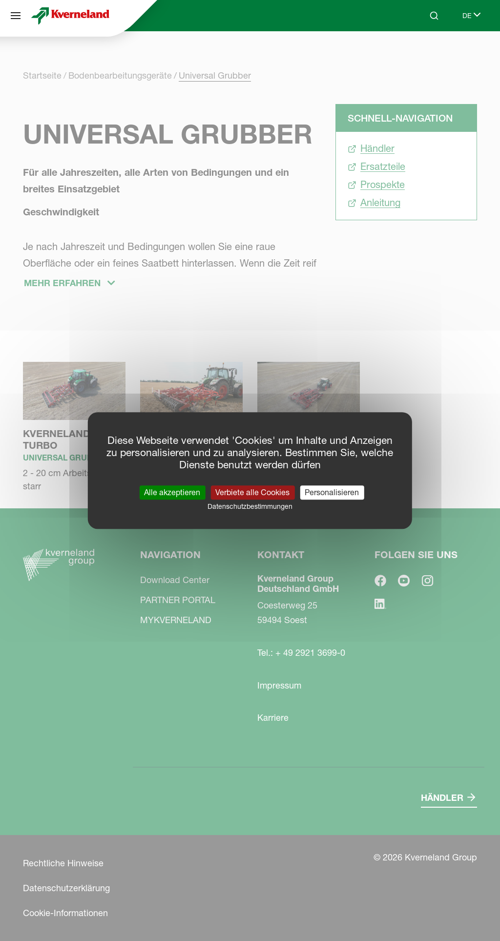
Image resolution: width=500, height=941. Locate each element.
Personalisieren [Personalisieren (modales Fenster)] (332, 492)
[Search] (434, 15)
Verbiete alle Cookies (252, 492)
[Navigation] (15, 15)
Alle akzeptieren (172, 492)
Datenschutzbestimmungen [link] (250, 506)
